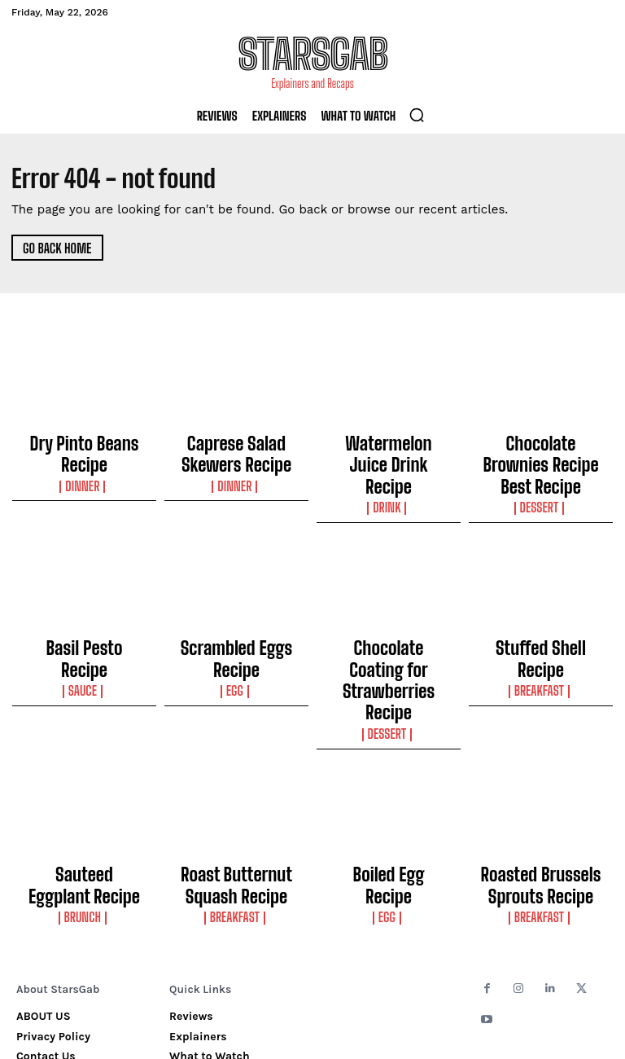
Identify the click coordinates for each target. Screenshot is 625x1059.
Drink (388, 471)
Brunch (84, 793)
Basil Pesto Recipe (85, 607)
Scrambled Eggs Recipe (236, 607)
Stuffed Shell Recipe (541, 607)
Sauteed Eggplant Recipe (84, 776)
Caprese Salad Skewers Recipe (236, 447)
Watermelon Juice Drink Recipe (388, 447)
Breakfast (540, 625)
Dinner (84, 457)
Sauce (84, 625)
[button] (416, 115)
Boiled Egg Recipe (389, 776)
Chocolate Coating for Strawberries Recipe (389, 615)
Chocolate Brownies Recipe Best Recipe (540, 447)
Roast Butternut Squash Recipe (237, 783)
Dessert (540, 471)
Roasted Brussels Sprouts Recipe (541, 783)
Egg (236, 625)
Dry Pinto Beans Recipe (84, 440)
